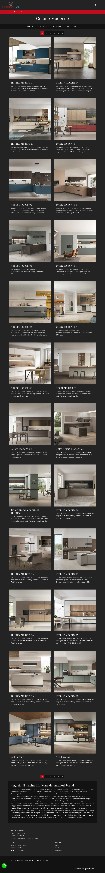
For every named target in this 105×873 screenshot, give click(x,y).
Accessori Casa (17, 848)
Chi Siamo (58, 843)
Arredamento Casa (18, 845)
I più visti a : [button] (72, 26)
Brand (56, 848)
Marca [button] (30, 26)
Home (4, 12)
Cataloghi (58, 850)
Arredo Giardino (17, 850)
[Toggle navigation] (100, 5)
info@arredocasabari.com (27, 838)
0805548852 (19, 836)
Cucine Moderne (19, 12)
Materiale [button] (43, 26)
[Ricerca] (95, 5)
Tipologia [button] (56, 26)
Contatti (57, 845)
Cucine (10, 12)
